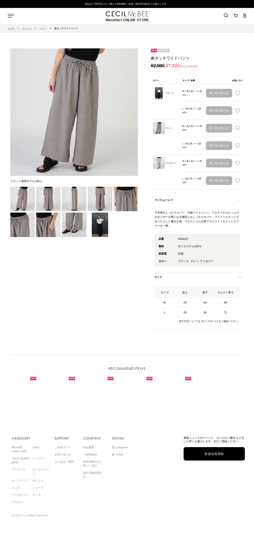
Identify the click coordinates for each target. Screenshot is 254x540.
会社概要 (88, 447)
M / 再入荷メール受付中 (192, 93)
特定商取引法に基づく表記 (92, 463)
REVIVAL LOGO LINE (19, 449)
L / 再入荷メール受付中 (191, 110)
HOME (11, 28)
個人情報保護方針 (92, 474)
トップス (37, 458)
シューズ (37, 487)
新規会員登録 (214, 453)
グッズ (36, 494)
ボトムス (27, 28)
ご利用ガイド (63, 447)
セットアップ (20, 480)
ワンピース (18, 469)
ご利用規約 (90, 454)
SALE (35, 447)
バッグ (16, 487)
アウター (17, 502)
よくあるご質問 (64, 461)
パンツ (43, 28)
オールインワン (40, 471)
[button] (133, 114)
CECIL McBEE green (20, 460)
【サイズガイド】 (209, 321)
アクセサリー (20, 494)
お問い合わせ (63, 454)
